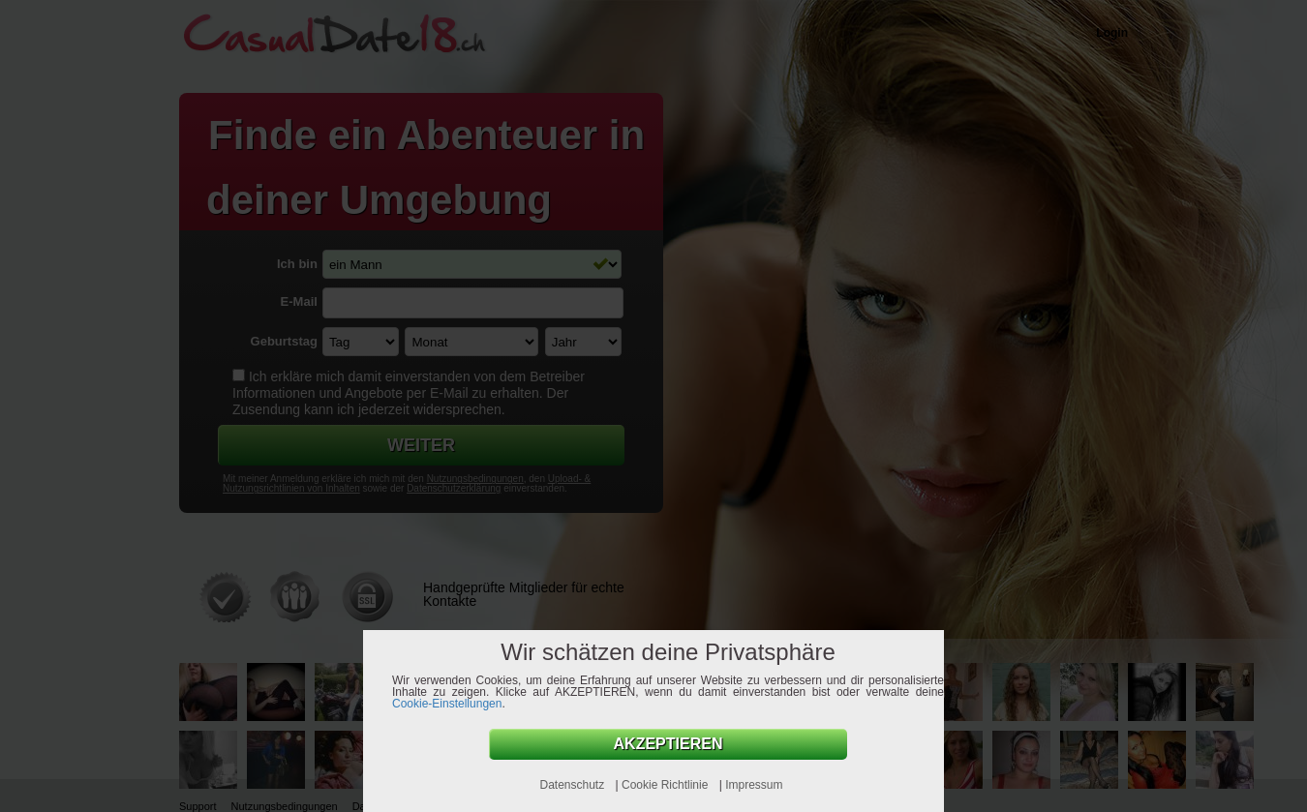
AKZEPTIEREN (668, 744)
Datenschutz (573, 785)
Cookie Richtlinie (667, 785)
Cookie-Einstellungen (447, 703)
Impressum (753, 785)
